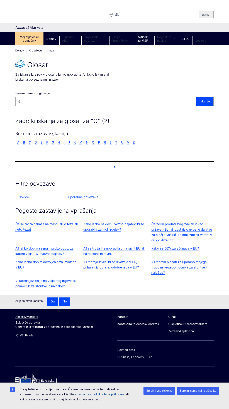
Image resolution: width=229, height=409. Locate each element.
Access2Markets (26, 317)
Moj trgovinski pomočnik (29, 38)
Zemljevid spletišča (181, 331)
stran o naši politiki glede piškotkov (100, 394)
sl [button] (114, 15)
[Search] (206, 14)
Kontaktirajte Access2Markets (138, 324)
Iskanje (204, 101)
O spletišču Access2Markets (187, 324)
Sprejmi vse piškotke (159, 390)
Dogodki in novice (166, 38)
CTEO (185, 39)
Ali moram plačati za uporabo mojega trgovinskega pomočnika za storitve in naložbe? (179, 267)
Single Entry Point (121, 38)
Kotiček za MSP (142, 38)
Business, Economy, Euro (134, 357)
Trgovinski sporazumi (95, 38)
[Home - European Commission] (41, 381)
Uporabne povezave (83, 197)
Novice (23, 197)
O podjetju (203, 38)
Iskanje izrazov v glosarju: (33, 93)
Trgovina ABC (70, 38)
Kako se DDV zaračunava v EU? (175, 248)
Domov (51, 39)
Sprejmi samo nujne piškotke (198, 390)
